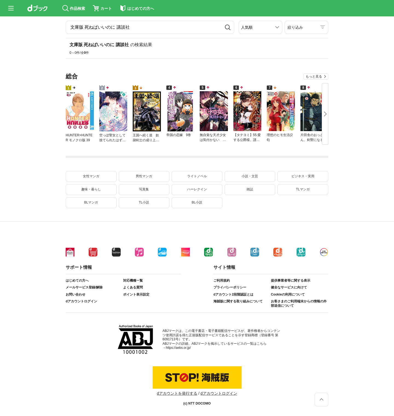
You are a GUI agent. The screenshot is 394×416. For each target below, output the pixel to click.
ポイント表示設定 (136, 294)
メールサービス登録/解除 (84, 287)
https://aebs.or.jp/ (178, 348)
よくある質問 (133, 287)
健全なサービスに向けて (289, 287)
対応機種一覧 (133, 280)
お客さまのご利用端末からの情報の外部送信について (299, 303)
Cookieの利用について (288, 294)
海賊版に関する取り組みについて (238, 301)
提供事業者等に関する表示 (290, 280)
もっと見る (314, 76)
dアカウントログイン (81, 301)
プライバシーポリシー (229, 287)
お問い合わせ (75, 294)
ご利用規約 (221, 280)
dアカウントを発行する (177, 393)
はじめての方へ (77, 280)
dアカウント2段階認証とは (233, 294)
